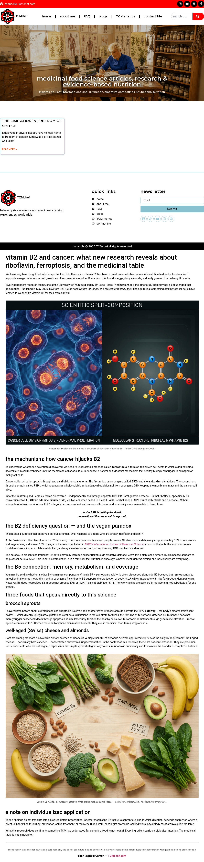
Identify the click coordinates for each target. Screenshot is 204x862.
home (46, 16)
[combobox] (181, 16)
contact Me (153, 16)
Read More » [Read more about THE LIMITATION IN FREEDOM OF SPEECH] (9, 149)
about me (67, 16)
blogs (103, 16)
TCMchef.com (117, 855)
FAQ (87, 16)
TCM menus (125, 16)
